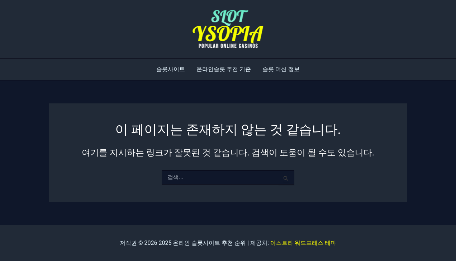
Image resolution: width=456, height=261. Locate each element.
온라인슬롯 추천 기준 (223, 69)
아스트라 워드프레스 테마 (303, 242)
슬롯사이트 (170, 69)
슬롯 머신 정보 (281, 69)
